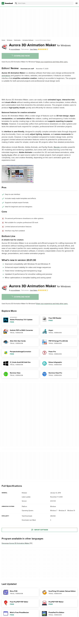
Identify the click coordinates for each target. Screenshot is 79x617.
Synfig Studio (7, 155)
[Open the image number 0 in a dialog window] (18, 174)
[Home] (3, 40)
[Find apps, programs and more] (43, 3)
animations (6, 76)
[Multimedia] (17, 40)
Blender (57, 147)
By (14, 49)
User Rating (39, 49)
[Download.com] (7, 3)
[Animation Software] (28, 40)
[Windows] (9, 40)
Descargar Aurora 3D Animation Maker (15, 543)
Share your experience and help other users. (52, 62)
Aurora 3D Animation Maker (40, 45)
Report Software (39, 530)
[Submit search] (16, 3)
